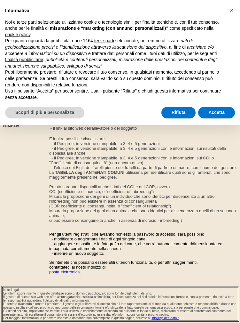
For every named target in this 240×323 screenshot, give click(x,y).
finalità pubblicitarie (24, 59)
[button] (232, 10)
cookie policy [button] (17, 34)
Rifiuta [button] (179, 112)
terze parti (104, 40)
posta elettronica (64, 272)
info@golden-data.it (165, 318)
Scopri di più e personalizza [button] (44, 112)
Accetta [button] (216, 112)
